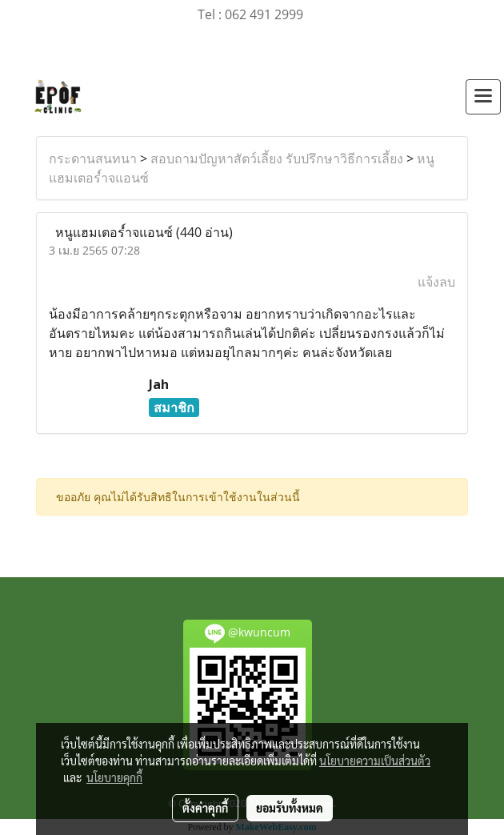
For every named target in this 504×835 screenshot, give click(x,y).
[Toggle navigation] (483, 96)
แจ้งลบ (436, 282)
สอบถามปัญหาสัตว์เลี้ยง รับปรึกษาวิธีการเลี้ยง (276, 158)
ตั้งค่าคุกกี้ (205, 808)
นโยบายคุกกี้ (114, 777)
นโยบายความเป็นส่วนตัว (374, 760)
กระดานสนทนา (93, 158)
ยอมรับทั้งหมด (289, 808)
